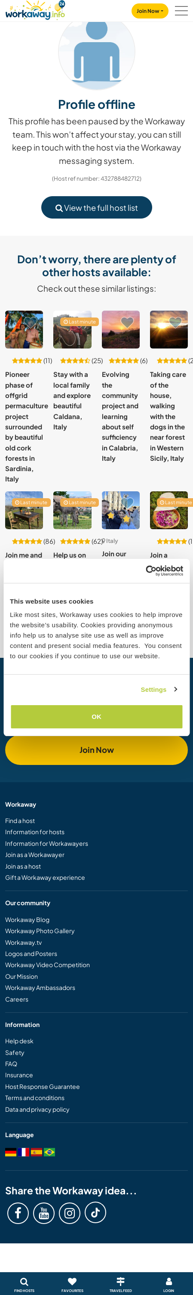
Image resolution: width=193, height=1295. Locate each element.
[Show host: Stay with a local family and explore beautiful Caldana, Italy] (72, 329)
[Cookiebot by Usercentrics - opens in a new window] (145, 571)
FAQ (11, 1063)
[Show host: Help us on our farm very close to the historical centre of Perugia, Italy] (72, 510)
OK (96, 716)
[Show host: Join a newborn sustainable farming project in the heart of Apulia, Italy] (169, 510)
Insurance (19, 1075)
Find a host (20, 820)
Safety (15, 1052)
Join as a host (23, 866)
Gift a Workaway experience (45, 877)
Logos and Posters (31, 953)
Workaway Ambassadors (40, 987)
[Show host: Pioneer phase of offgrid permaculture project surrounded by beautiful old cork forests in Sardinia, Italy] (24, 329)
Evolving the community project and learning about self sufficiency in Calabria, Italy (120, 416)
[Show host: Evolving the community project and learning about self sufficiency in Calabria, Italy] (121, 329)
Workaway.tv (23, 942)
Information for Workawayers (46, 843)
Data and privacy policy (37, 1109)
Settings (154, 689)
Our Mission (21, 976)
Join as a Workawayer (34, 854)
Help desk (19, 1041)
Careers (16, 999)
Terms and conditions (34, 1097)
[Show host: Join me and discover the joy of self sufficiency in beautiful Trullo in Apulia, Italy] (24, 510)
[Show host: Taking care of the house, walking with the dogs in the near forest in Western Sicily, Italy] (169, 329)
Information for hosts (34, 832)
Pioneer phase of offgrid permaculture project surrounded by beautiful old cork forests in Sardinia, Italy (26, 426)
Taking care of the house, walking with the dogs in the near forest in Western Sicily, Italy (168, 416)
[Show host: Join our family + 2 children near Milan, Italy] (121, 510)
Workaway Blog (27, 919)
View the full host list (96, 208)
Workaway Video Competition (47, 964)
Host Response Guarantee (42, 1086)
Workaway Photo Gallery (40, 930)
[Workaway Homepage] (35, 9)
